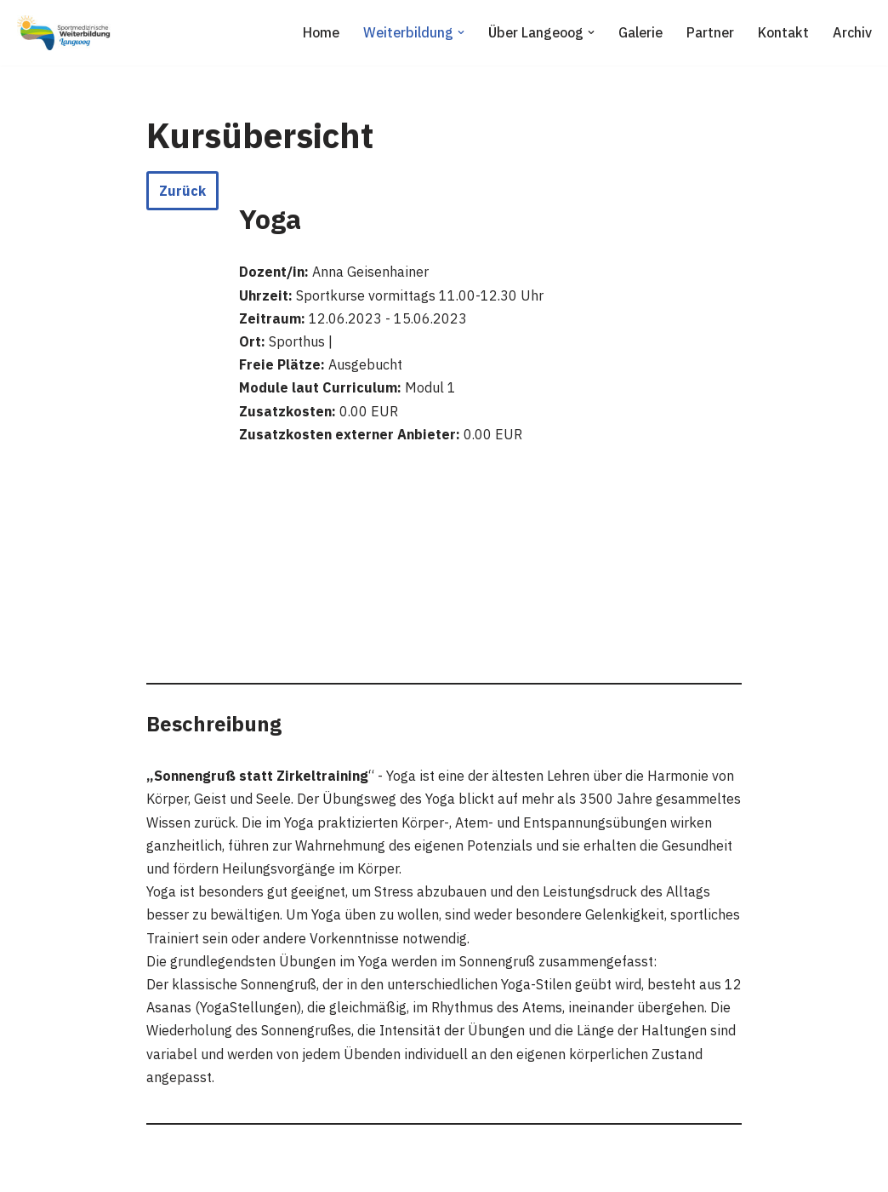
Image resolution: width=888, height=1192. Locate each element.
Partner (710, 32)
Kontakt (783, 32)
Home (321, 32)
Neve (29, 1169)
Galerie (640, 32)
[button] (461, 32)
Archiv (852, 32)
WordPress (188, 1169)
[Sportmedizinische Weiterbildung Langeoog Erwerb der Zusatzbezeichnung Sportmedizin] (64, 32)
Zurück (182, 190)
